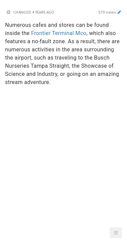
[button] (116, 232)
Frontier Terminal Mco (58, 33)
